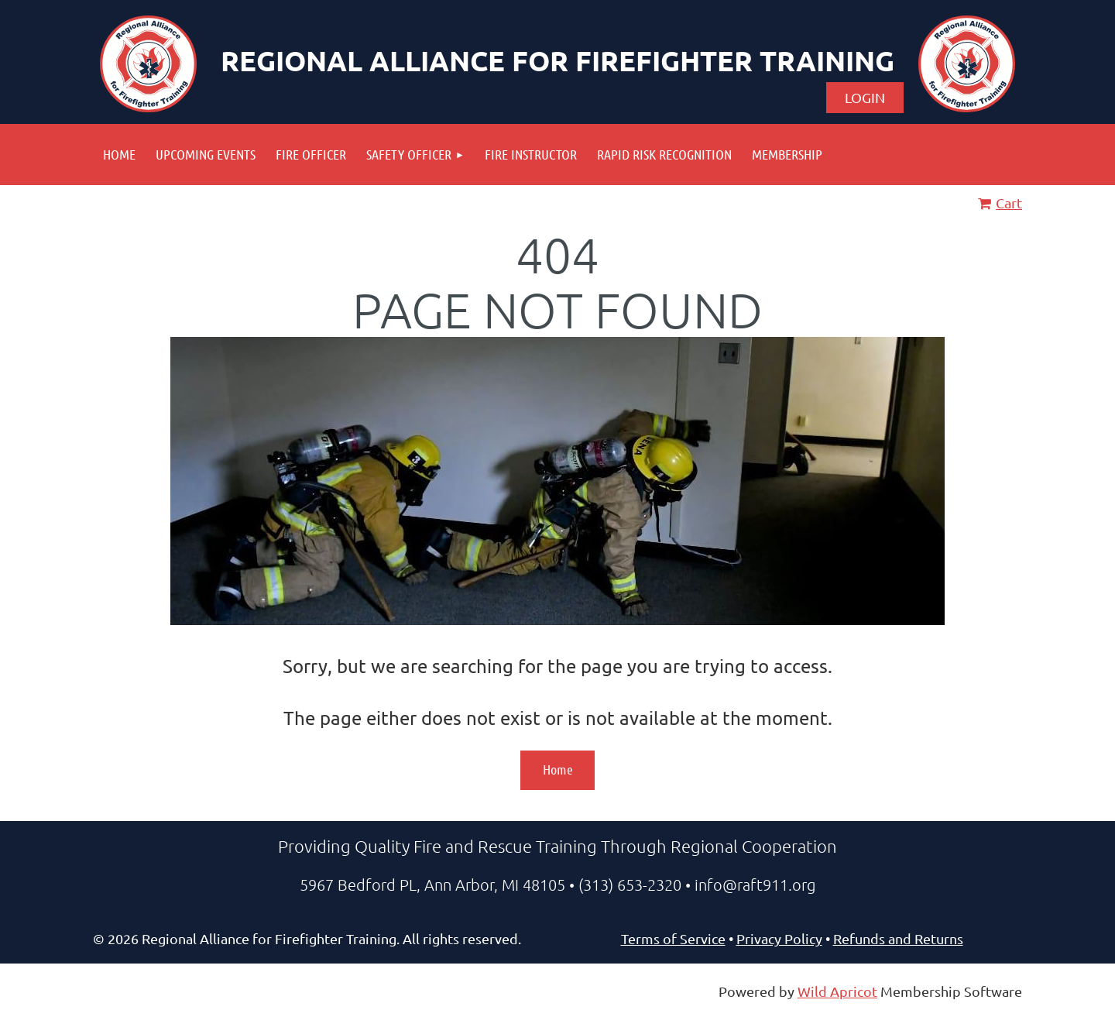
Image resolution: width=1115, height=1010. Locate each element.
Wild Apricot (837, 991)
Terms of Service (673, 938)
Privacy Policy (779, 938)
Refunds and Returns (898, 938)
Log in (865, 97)
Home (558, 769)
